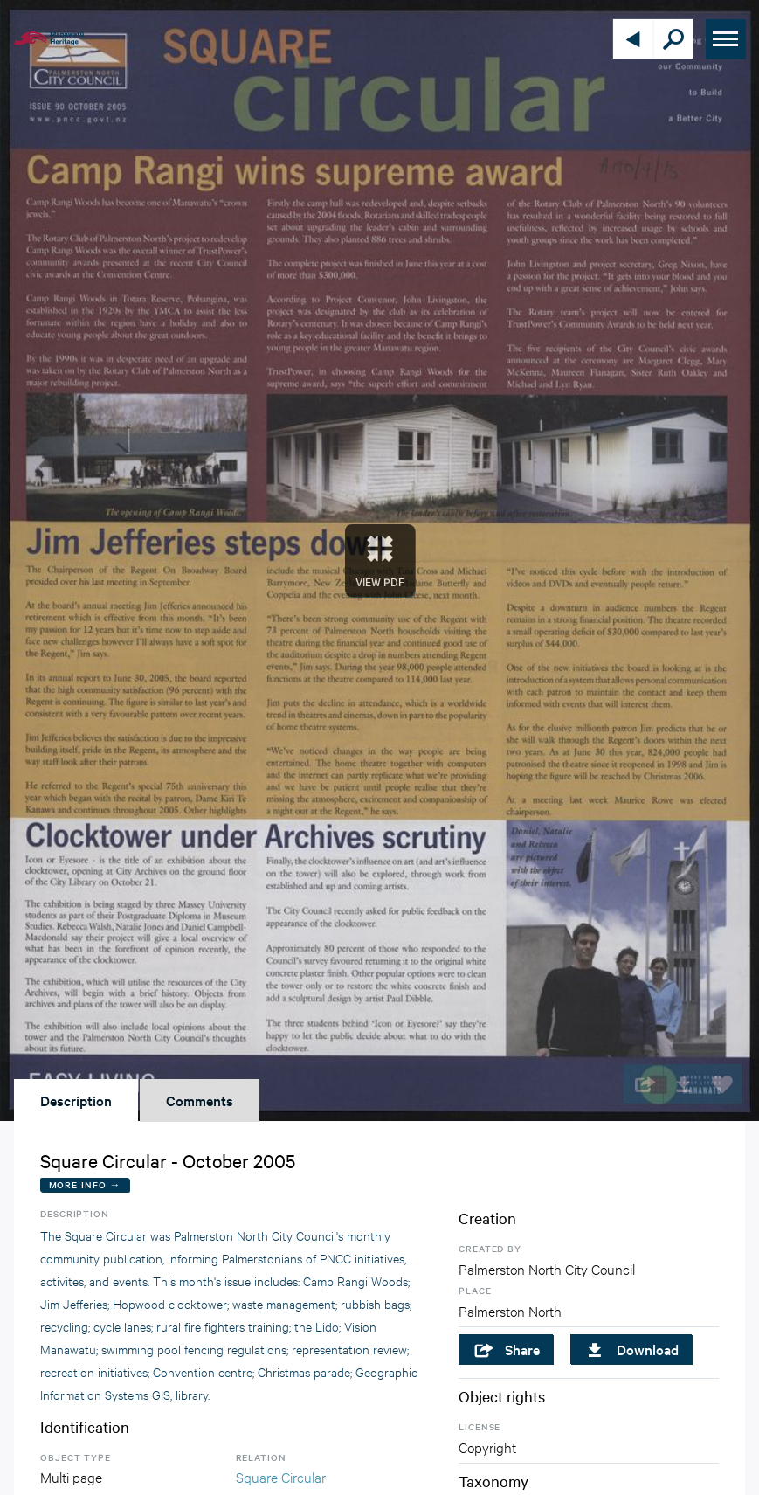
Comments (199, 1100)
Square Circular (281, 1476)
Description (76, 1100)
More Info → (85, 1184)
